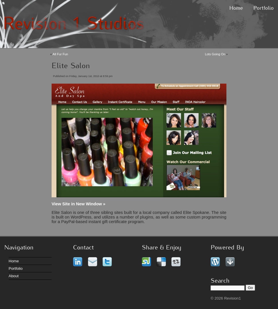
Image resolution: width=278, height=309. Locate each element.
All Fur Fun (60, 54)
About (14, 276)
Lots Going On (215, 54)
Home (236, 8)
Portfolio (263, 8)
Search (220, 281)
